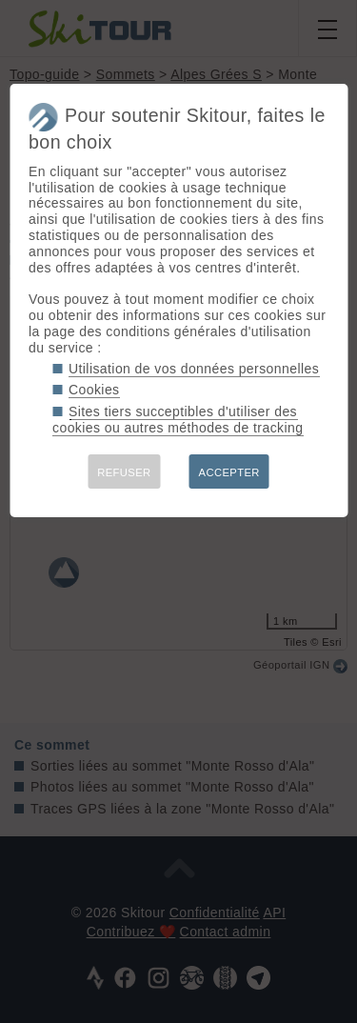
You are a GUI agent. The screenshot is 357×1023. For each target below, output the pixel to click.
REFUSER (123, 472)
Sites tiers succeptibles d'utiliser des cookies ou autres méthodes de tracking (177, 419)
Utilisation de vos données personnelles (194, 368)
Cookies (94, 389)
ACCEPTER (229, 472)
